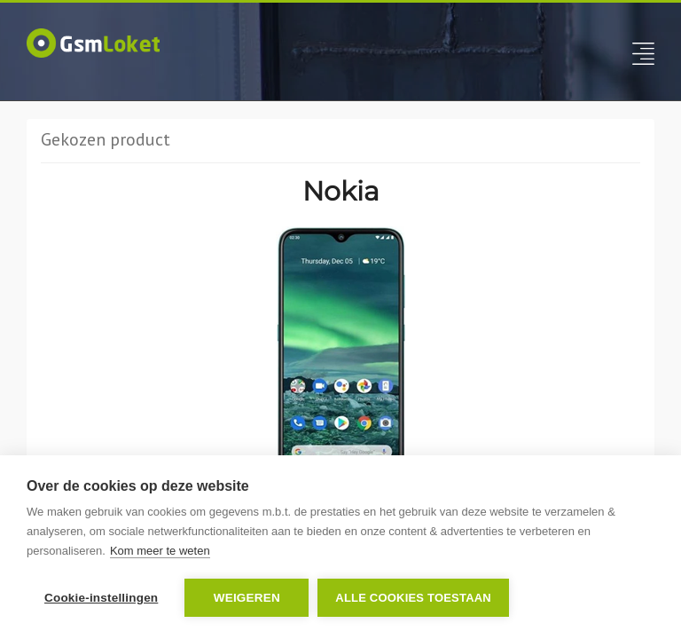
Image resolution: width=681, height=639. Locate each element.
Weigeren (247, 597)
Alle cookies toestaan (413, 597)
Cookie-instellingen (101, 597)
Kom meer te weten (160, 550)
